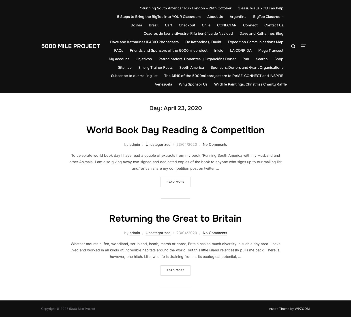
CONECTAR (226, 25)
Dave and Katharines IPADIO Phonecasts (144, 42)
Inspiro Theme (278, 309)
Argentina (238, 16)
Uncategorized (158, 144)
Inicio (218, 50)
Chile (206, 25)
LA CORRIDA (241, 50)
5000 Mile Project (70, 46)
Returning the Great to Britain (175, 218)
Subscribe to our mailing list (134, 75)
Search (262, 59)
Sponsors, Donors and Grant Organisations (247, 67)
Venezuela (163, 84)
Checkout (187, 25)
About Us (215, 16)
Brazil (153, 25)
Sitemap (125, 67)
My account (119, 59)
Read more (178, 181)
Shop (278, 59)
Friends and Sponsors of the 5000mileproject (169, 50)
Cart (168, 25)
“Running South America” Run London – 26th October (185, 8)
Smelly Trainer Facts (155, 67)
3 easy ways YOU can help (260, 8)
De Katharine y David (203, 42)
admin (135, 144)
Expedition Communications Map (255, 42)
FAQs (118, 50)
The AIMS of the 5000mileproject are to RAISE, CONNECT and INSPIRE (223, 75)
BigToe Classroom (268, 16)
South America (191, 67)
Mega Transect (270, 50)
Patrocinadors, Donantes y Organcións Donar (197, 59)
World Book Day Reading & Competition (175, 130)
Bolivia (136, 25)
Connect (250, 25)
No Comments (215, 144)
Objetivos (144, 59)
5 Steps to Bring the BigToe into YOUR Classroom (159, 16)
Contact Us (273, 25)
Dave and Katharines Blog (261, 33)
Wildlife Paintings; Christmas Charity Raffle (250, 84)
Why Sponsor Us (193, 84)
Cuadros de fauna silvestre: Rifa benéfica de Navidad (188, 33)
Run (245, 59)
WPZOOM (302, 309)
